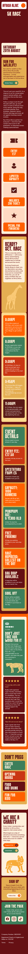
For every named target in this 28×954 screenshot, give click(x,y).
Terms (3, 942)
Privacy (11, 942)
